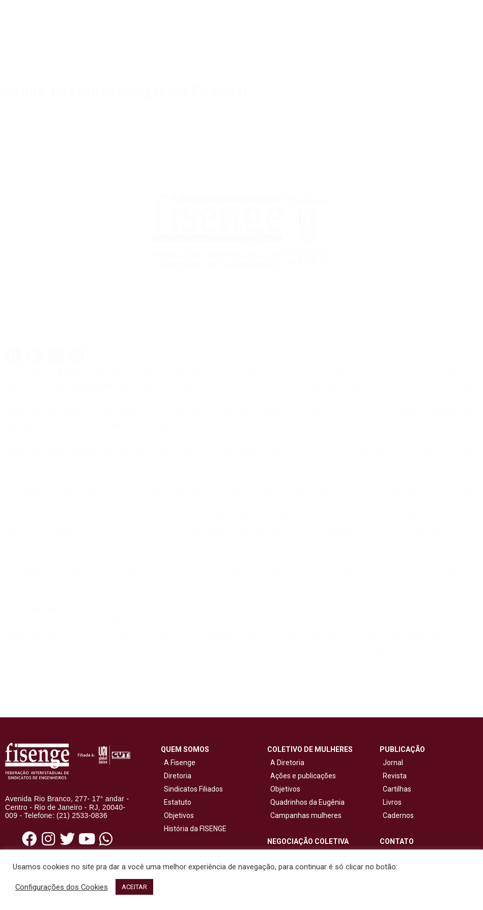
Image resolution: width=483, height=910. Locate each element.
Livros (392, 802)
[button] (13, 356)
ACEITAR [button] (134, 887)
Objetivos (177, 815)
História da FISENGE (193, 829)
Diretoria (176, 776)
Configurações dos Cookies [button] (61, 887)
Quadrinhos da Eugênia (306, 802)
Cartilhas (397, 789)
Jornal (393, 763)
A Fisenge (178, 763)
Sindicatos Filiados (192, 789)
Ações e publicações (301, 776)
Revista (395, 776)
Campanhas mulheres (304, 815)
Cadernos (398, 815)
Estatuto (176, 802)
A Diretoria (285, 763)
